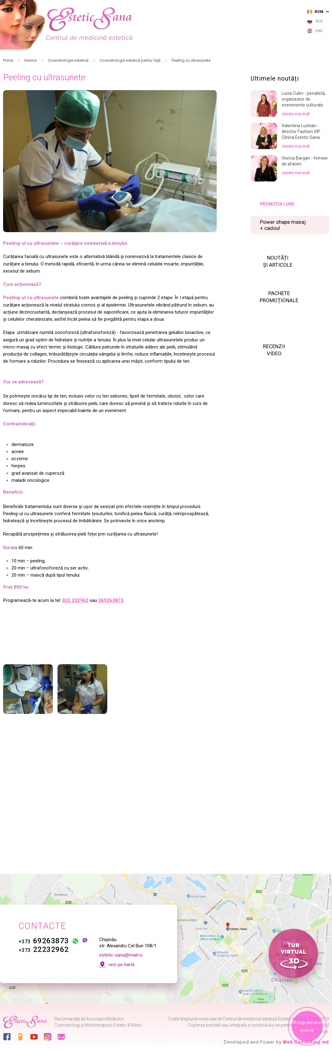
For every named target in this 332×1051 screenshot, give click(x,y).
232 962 (184, 19)
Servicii (30, 82)
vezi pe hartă (121, 964)
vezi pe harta (256, 23)
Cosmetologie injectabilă (130, 60)
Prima (8, 82)
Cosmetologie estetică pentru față (130, 82)
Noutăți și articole (242, 61)
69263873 (44, 940)
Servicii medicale (75, 60)
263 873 (184, 10)
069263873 (110, 641)
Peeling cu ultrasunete (191, 82)
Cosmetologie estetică (190, 60)
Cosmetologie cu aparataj (160, 60)
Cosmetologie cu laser (100, 60)
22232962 (44, 949)
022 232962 (75, 641)
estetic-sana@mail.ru (121, 955)
